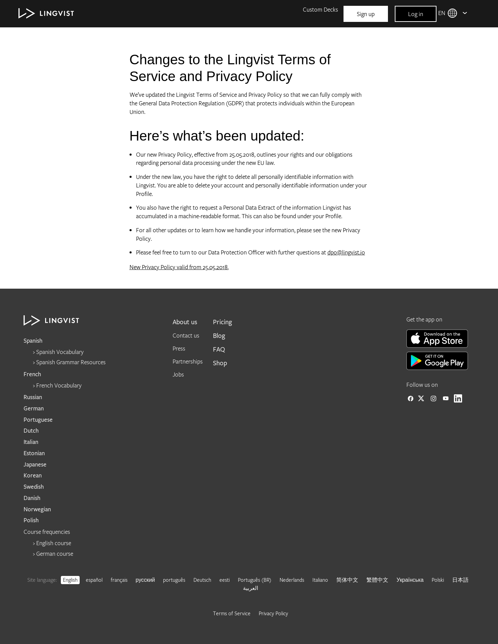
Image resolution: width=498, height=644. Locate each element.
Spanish (33, 340)
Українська (409, 579)
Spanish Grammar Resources (71, 362)
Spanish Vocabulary (60, 352)
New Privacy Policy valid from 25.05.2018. (179, 267)
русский (145, 579)
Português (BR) (254, 579)
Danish (32, 498)
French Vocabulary (59, 385)
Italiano (320, 579)
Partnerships (188, 361)
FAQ (308, 72)
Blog (308, 51)
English (70, 579)
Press (179, 348)
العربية (250, 587)
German (34, 408)
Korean (33, 475)
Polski (438, 579)
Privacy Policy (273, 613)
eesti (224, 579)
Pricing (222, 322)
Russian (33, 397)
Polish (31, 520)
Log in (415, 14)
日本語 (460, 579)
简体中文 (347, 579)
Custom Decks (320, 9)
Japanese (35, 464)
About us (185, 322)
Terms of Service (232, 613)
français (119, 579)
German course (54, 553)
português (174, 579)
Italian (31, 442)
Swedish (34, 486)
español (94, 579)
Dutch (31, 430)
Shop (220, 363)
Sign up (366, 14)
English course (53, 543)
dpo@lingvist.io (346, 252)
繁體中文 (377, 579)
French (32, 374)
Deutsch (202, 579)
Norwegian (37, 509)
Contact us (186, 335)
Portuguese (38, 419)
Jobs (178, 374)
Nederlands (292, 579)
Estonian (34, 453)
